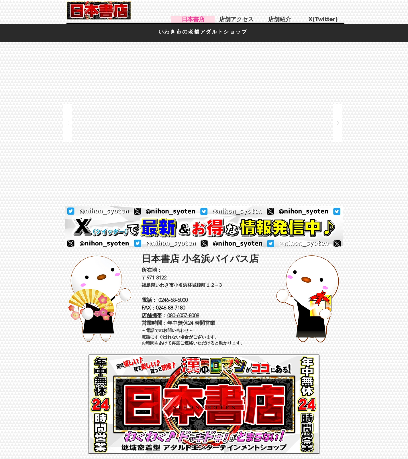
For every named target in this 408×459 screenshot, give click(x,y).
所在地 (149, 270)
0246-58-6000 (173, 300)
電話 (147, 300)
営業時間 (152, 323)
